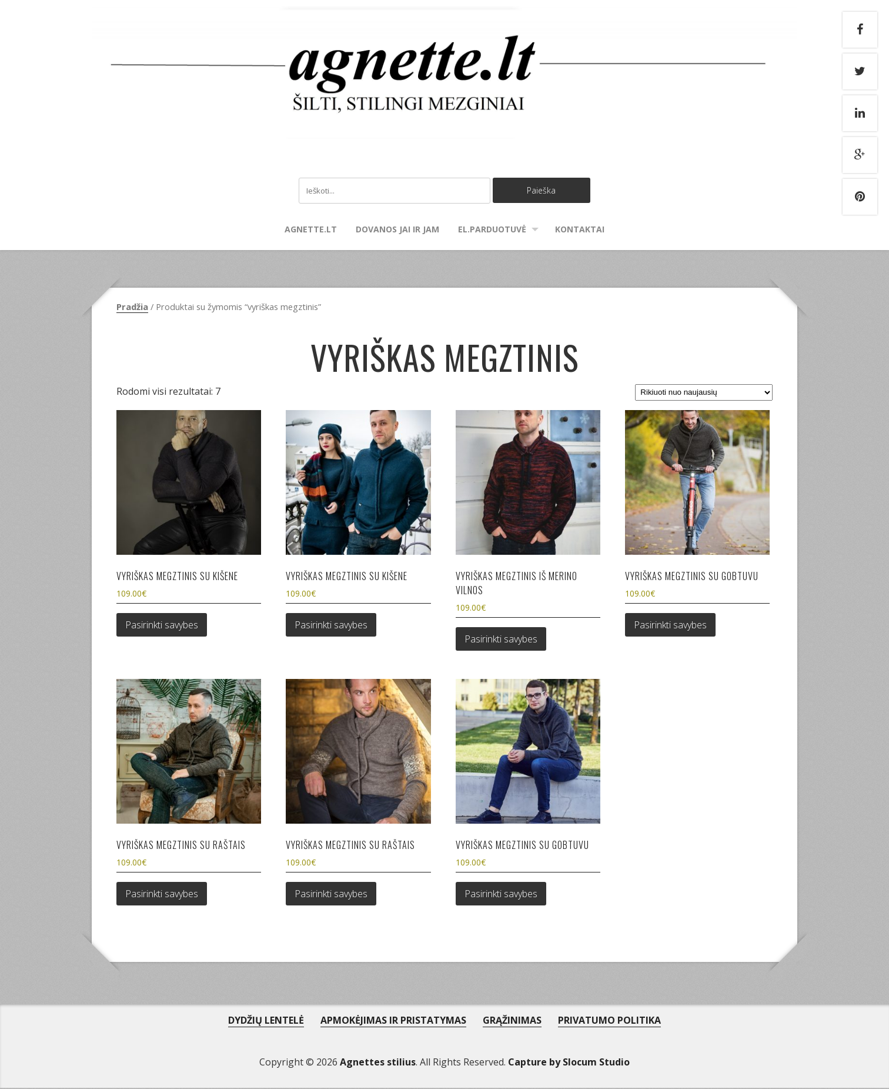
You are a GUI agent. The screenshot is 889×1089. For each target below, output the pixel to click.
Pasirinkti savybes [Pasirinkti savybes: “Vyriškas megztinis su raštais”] (161, 894)
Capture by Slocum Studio (569, 1063)
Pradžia (132, 308)
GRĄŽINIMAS (512, 1021)
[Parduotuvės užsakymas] (704, 393)
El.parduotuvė (492, 230)
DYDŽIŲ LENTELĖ (266, 1021)
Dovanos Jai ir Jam (397, 230)
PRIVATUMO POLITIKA (609, 1021)
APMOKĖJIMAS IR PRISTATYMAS (393, 1021)
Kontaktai (579, 230)
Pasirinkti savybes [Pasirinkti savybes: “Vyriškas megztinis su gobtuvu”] (670, 626)
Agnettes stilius (378, 1063)
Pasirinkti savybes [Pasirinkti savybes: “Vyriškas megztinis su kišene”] (161, 626)
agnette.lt (311, 230)
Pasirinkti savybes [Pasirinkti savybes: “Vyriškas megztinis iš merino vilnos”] (500, 640)
